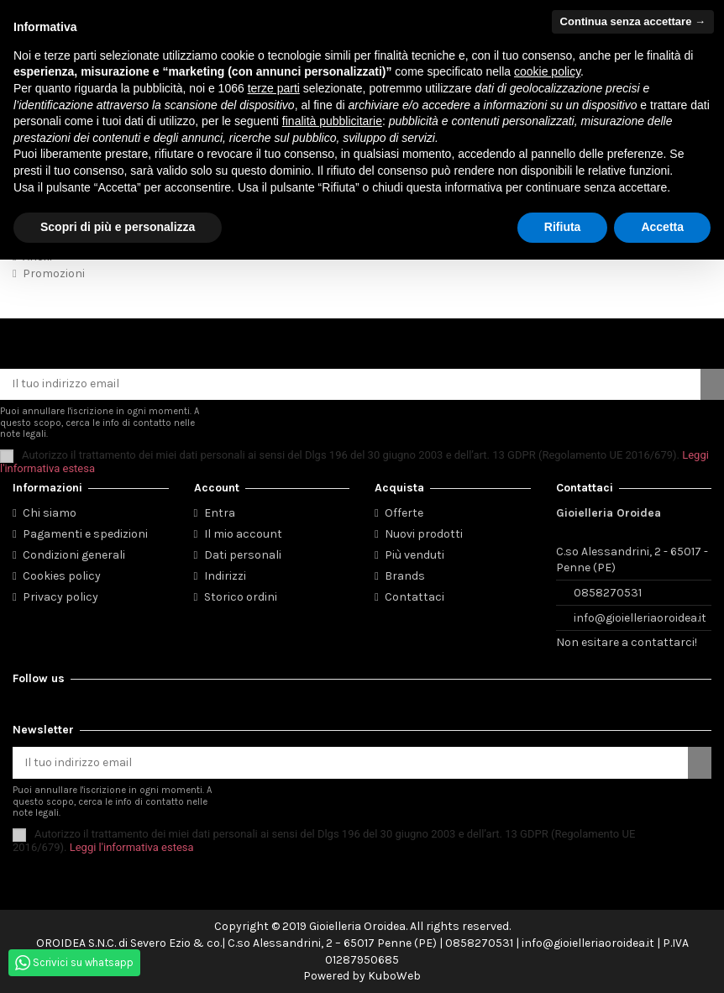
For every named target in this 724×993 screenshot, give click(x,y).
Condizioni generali (74, 555)
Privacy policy (60, 597)
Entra (219, 513)
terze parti (274, 88)
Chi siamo (49, 513)
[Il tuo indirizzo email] (350, 385)
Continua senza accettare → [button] (633, 21)
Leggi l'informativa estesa (132, 847)
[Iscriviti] (712, 385)
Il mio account (243, 534)
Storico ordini (240, 597)
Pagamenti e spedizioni (85, 534)
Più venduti (414, 555)
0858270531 (608, 593)
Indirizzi (225, 576)
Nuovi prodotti (424, 534)
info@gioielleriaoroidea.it (640, 618)
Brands (405, 576)
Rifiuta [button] (562, 227)
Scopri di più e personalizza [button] (117, 227)
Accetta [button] (662, 227)
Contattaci (414, 597)
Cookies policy (62, 576)
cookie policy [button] (547, 71)
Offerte (404, 513)
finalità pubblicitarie (332, 121)
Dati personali (242, 555)
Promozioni (54, 273)
